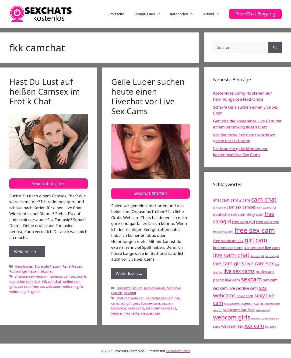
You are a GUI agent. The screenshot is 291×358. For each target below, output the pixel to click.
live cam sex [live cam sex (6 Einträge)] (259, 263)
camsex (56, 276)
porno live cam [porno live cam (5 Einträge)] (226, 280)
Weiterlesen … (29, 252)
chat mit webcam (130, 298)
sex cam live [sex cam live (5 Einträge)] (224, 288)
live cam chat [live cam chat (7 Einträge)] (231, 255)
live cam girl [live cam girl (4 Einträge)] (272, 256)
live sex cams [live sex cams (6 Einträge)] (239, 270)
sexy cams (136, 308)
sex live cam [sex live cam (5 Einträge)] (247, 288)
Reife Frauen (72, 266)
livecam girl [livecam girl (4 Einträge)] (257, 256)
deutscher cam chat (24, 281)
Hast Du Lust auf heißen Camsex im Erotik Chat (44, 91)
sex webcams (50, 286)
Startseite (116, 13)
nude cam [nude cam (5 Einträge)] (265, 271)
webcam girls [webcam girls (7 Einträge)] (231, 317)
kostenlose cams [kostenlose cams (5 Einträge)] (228, 247)
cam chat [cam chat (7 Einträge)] (264, 199)
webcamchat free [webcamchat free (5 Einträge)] (239, 309)
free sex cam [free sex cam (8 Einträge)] (255, 230)
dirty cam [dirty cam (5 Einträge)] (254, 214)
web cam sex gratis (161, 308)
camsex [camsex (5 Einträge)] (249, 206)
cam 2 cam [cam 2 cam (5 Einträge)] (240, 200)
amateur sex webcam (32, 276)
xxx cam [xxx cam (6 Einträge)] (254, 325)
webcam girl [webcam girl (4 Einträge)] (263, 310)
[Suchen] (275, 47)
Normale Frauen (48, 266)
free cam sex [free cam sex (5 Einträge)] (267, 221)
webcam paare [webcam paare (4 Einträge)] (259, 318)
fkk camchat (51, 281)
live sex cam (150, 303)
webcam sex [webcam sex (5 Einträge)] (232, 326)
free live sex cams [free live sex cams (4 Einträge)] (223, 231)
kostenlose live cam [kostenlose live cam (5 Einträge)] (262, 247)
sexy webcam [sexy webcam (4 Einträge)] (232, 303)
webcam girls (72, 286)
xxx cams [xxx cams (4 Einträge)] (270, 326)
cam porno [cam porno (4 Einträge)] (219, 207)
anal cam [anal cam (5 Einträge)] (221, 200)
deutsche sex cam (159, 298)
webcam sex (150, 313)
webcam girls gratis (24, 291)
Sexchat (46, 271)
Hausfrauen (24, 266)
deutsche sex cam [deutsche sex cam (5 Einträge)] (229, 214)
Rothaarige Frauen (24, 271)
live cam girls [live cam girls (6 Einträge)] (228, 263)
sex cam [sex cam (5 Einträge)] (270, 280)
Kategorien (184, 14)
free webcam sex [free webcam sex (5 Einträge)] (228, 240)
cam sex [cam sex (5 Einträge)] (234, 206)
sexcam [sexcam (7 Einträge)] (251, 279)
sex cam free (28, 286)
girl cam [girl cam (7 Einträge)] (256, 240)
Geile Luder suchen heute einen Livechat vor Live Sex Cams (148, 96)
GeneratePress (178, 350)
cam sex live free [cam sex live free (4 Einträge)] (267, 207)
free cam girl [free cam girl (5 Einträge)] (243, 221)
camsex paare (75, 276)
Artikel (213, 14)
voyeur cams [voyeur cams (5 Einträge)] (252, 303)
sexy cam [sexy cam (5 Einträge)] (245, 295)
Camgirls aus (149, 14)
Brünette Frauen (130, 287)
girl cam (132, 303)
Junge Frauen (154, 287)
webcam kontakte (125, 313)
